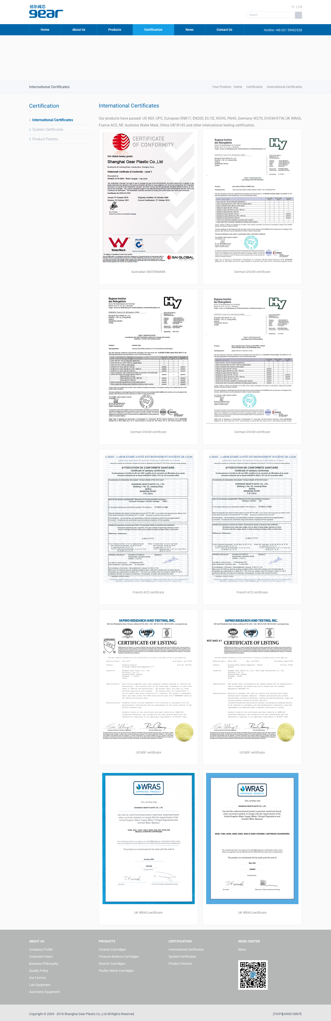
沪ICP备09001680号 (287, 1014)
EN (300, 7)
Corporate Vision (41, 956)
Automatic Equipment (44, 992)
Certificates (254, 87)
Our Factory (37, 978)
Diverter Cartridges (112, 963)
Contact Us (224, 29)
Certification (153, 29)
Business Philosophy (43, 963)
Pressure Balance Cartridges (119, 956)
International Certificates (51, 120)
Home (45, 29)
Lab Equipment (40, 985)
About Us (78, 29)
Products (114, 29)
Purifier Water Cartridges (116, 970)
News (190, 29)
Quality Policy (38, 970)
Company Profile (41, 949)
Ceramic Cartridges (112, 949)
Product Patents (43, 139)
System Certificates (46, 129)
